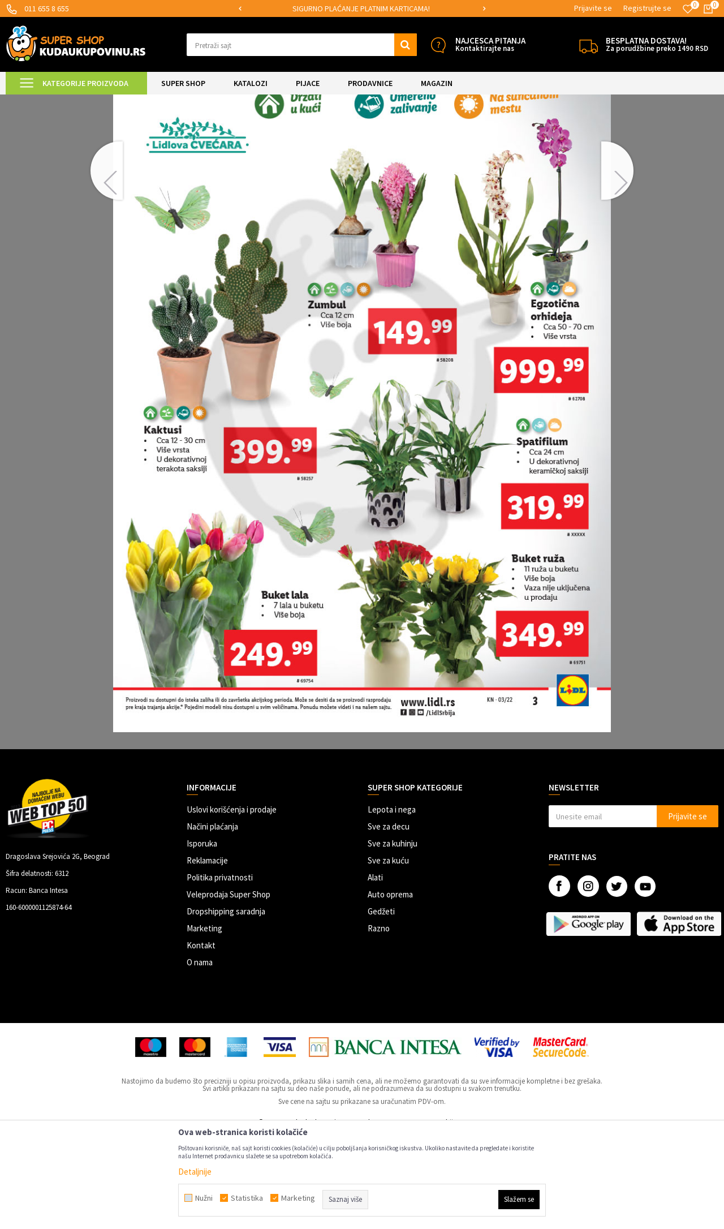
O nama (200, 1056)
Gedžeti (381, 1006)
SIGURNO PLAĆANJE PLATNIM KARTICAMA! (361, 8)
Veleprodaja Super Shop (228, 989)
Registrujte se (647, 8)
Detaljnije (195, 1171)
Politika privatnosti (220, 972)
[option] (362, 9)
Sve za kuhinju (392, 938)
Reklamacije (207, 955)
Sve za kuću (388, 955)
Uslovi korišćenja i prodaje (232, 904)
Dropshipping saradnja (226, 1006)
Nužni (204, 1198)
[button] (302, 44)
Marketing (204, 1023)
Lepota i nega (392, 904)
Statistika (247, 1198)
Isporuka (202, 938)
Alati (375, 972)
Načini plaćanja (212, 921)
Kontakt (201, 1039)
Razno (379, 1023)
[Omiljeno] (688, 9)
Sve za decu (389, 921)
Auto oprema (390, 989)
